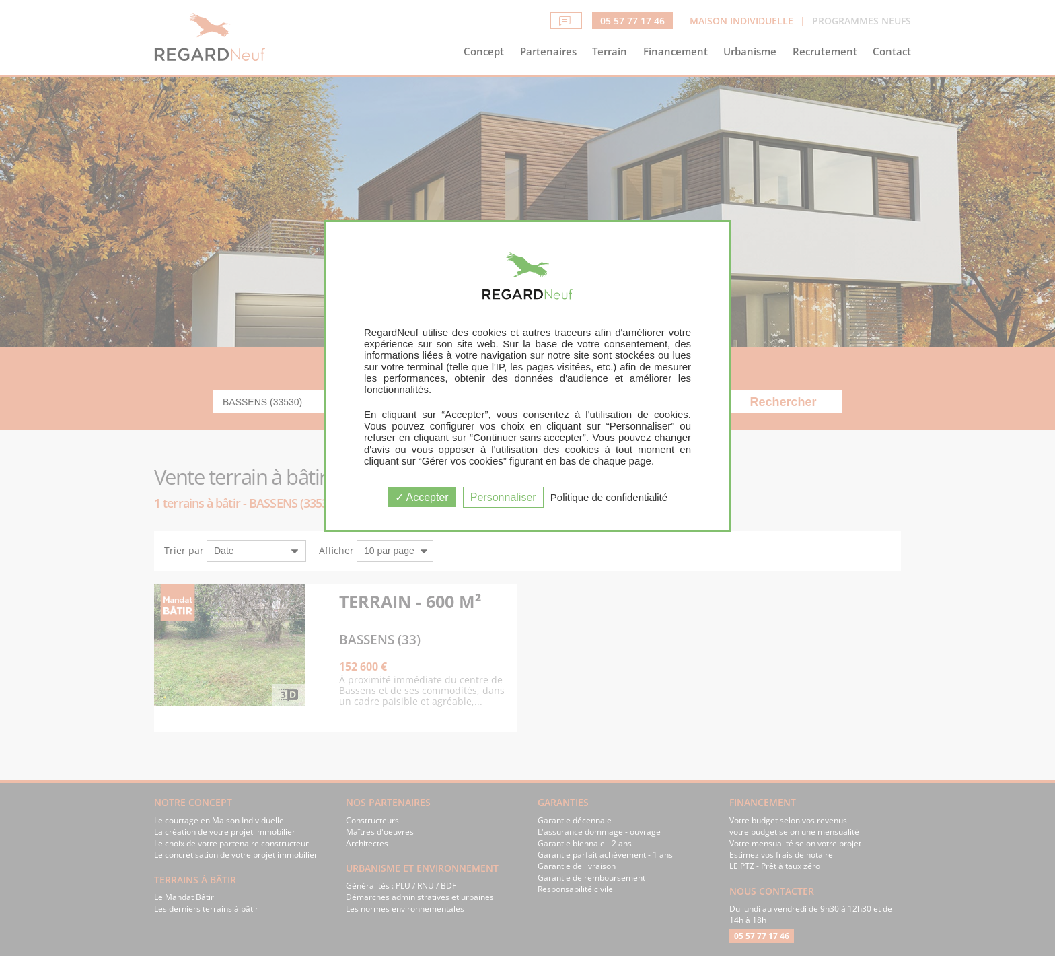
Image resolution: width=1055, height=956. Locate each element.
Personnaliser (503, 497)
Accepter (422, 497)
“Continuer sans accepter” (528, 437)
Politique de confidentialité (608, 497)
